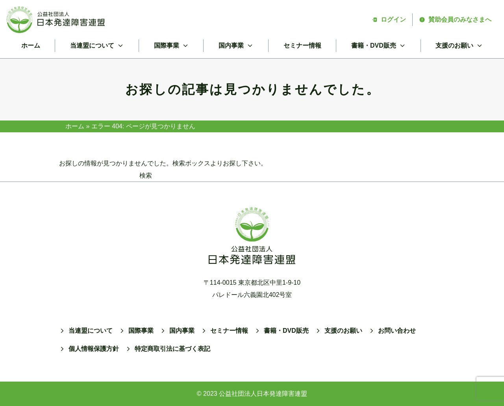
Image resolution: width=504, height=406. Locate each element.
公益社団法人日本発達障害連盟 (263, 393)
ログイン (388, 19)
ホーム (30, 45)
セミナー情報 (302, 45)
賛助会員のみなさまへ (455, 19)
